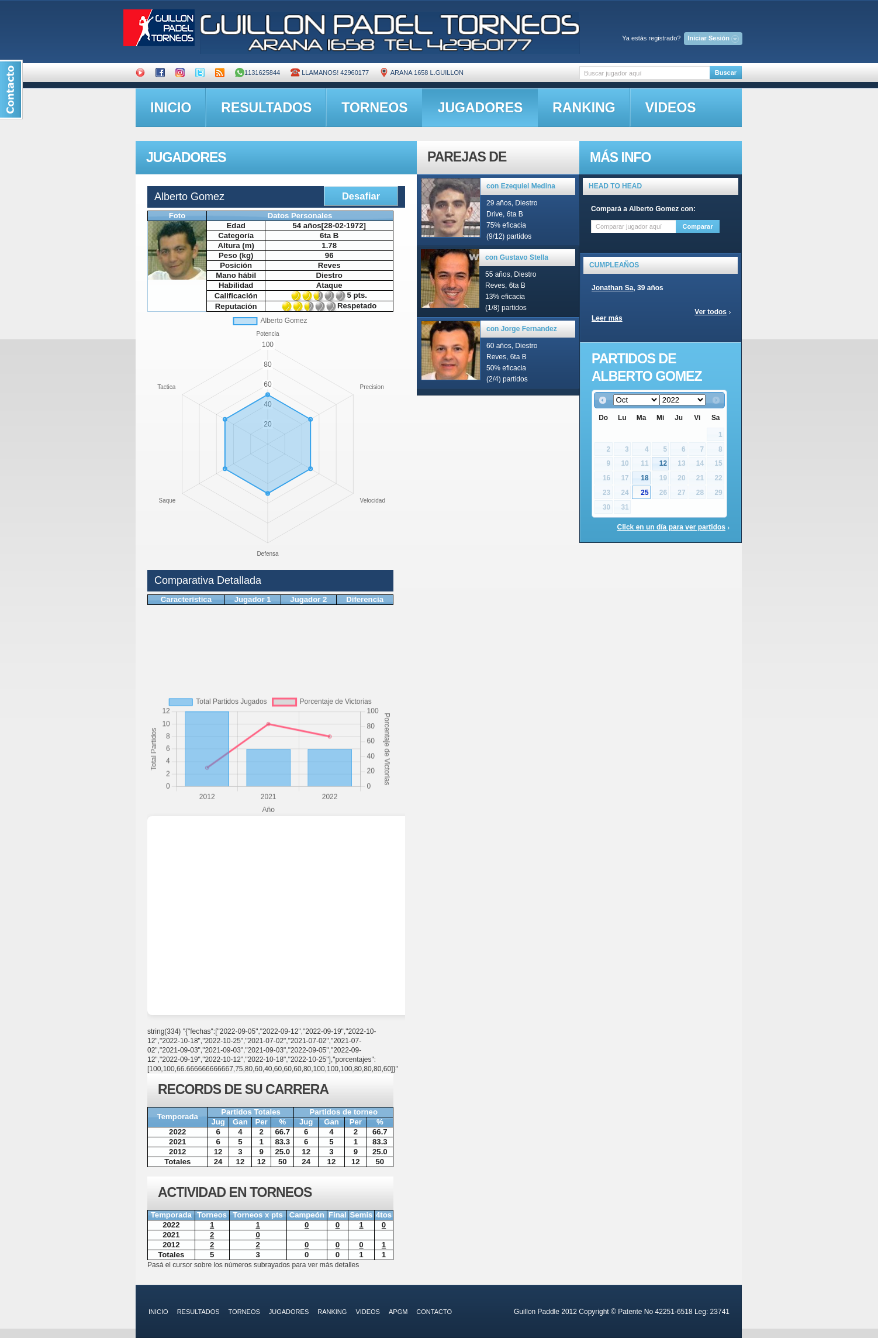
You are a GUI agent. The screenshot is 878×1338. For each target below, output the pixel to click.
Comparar (698, 226)
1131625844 (257, 72)
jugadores (480, 107)
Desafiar (361, 196)
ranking (583, 107)
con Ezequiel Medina (520, 186)
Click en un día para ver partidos (671, 527)
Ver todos (710, 312)
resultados (266, 107)
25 (644, 493)
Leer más (607, 318)
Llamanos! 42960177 (330, 72)
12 (663, 463)
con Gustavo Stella (516, 257)
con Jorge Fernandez (521, 329)
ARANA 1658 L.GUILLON (421, 72)
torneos (374, 107)
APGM (398, 1311)
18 (644, 478)
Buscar (726, 72)
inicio (170, 107)
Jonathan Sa (612, 288)
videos (670, 107)
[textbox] (644, 73)
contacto (434, 1311)
